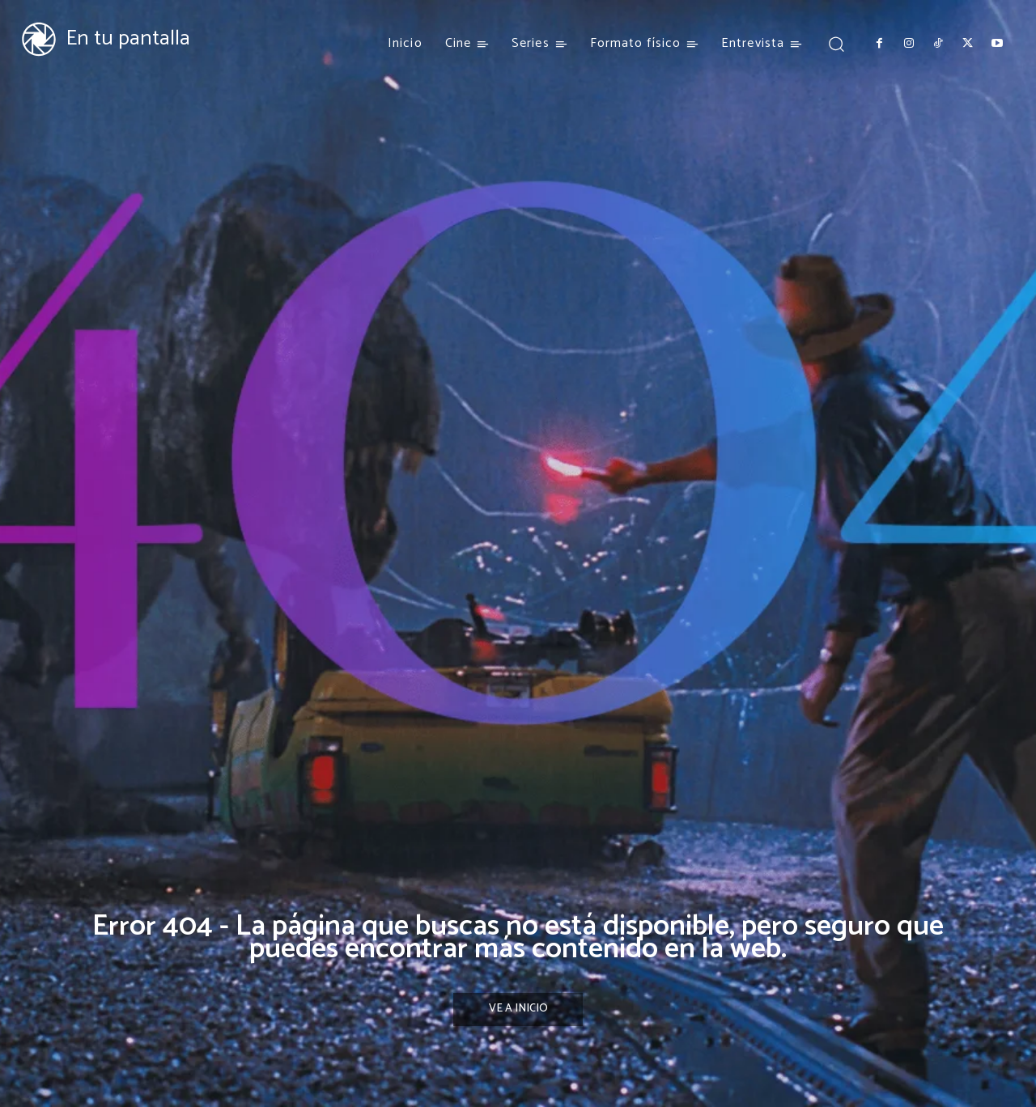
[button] (835, 43)
